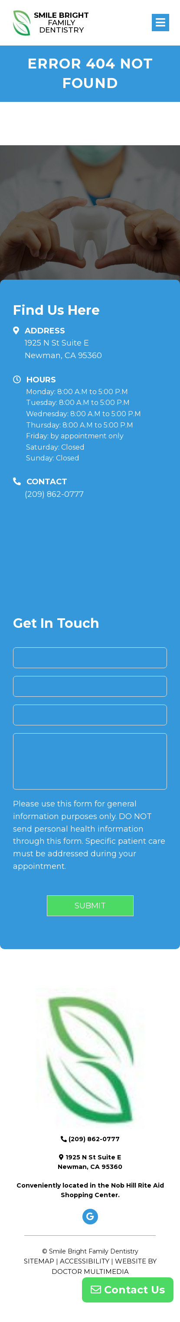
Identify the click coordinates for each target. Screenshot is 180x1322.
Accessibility (84, 1261)
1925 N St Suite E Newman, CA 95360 (63, 349)
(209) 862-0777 (54, 494)
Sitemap (39, 1261)
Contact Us (128, 1289)
